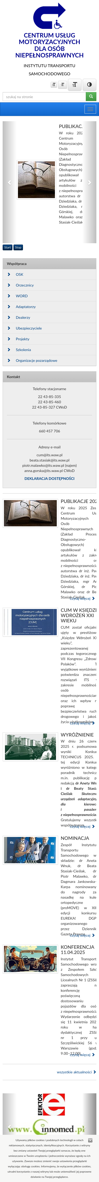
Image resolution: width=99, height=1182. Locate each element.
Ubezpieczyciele (24, 328)
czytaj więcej (82, 598)
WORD (17, 296)
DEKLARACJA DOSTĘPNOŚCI (49, 478)
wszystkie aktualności (76, 1072)
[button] (10, 182)
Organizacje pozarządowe (32, 360)
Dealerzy (18, 317)
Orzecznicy (20, 285)
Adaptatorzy (21, 306)
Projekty (18, 339)
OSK (15, 274)
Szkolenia (19, 349)
